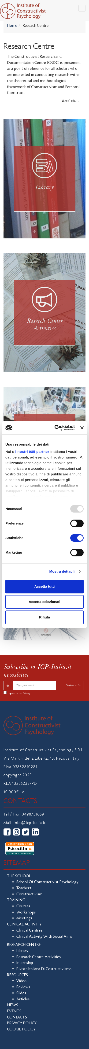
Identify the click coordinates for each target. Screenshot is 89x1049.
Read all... (70, 100)
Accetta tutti (44, 586)
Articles (23, 999)
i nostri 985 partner (32, 452)
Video (21, 981)
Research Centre (24, 944)
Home (12, 25)
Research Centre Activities (38, 957)
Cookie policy (21, 1029)
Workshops (26, 912)
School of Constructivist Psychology (47, 882)
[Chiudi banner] (82, 427)
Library (22, 950)
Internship (24, 962)
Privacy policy (22, 1023)
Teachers (23, 888)
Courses (23, 906)
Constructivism (29, 894)
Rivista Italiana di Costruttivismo (44, 969)
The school (19, 876)
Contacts (17, 1017)
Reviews (23, 987)
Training (16, 900)
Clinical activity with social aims (44, 936)
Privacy (26, 693)
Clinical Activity (24, 924)
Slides (21, 993)
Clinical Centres (29, 930)
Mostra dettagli (61, 571)
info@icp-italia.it (30, 822)
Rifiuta (44, 617)
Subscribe (73, 685)
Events (14, 1011)
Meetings (24, 918)
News (12, 1005)
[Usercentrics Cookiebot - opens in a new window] (56, 428)
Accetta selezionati (44, 602)
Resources (17, 975)
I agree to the (19, 693)
